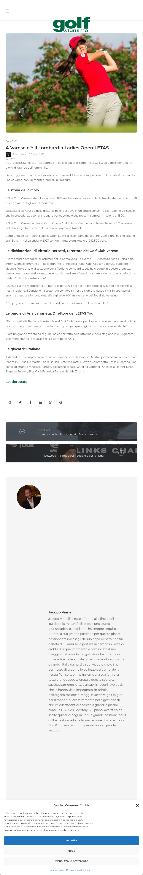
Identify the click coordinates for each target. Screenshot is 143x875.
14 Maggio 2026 (30, 704)
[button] (137, 805)
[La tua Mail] (105, 772)
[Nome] (105, 748)
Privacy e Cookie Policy (79, 869)
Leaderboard (17, 382)
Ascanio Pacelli (13, 704)
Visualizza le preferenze (71, 861)
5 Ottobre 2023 (36, 154)
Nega (71, 850)
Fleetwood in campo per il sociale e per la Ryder (73, 455)
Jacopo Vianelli (20, 154)
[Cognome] (105, 760)
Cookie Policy (57, 869)
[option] (37, 677)
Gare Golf (11, 141)
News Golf (44, 429)
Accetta (71, 840)
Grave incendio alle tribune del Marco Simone (68, 434)
